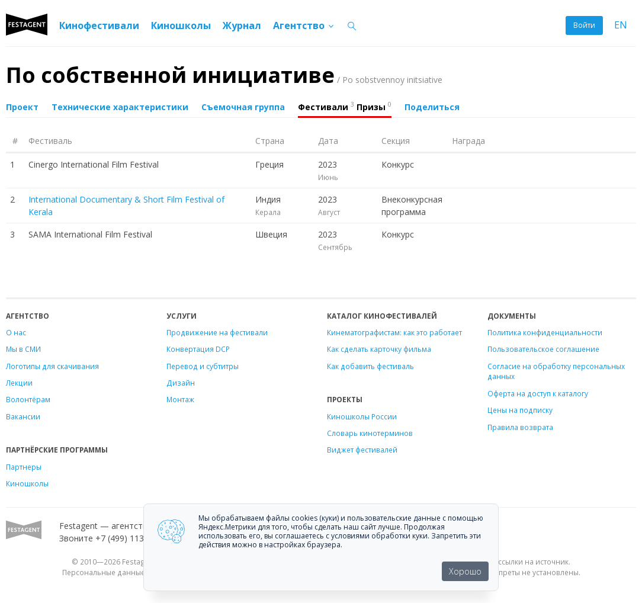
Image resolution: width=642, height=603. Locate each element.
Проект (22, 107)
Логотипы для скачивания (52, 366)
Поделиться (432, 107)
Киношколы (181, 25)
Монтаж (180, 399)
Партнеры (23, 467)
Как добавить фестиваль (370, 366)
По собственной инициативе (224, 74)
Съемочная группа (243, 107)
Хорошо (465, 571)
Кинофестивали (99, 25)
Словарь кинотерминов (370, 433)
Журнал (242, 25)
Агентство (304, 25)
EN (620, 25)
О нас (16, 332)
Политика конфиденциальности (544, 332)
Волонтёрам (28, 399)
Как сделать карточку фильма (379, 349)
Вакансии (23, 416)
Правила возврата (520, 427)
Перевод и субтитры (202, 366)
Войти (584, 25)
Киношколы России (362, 416)
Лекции (19, 382)
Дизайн (180, 382)
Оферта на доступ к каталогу (537, 393)
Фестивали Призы (344, 106)
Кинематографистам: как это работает (394, 332)
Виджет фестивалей (362, 449)
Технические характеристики (120, 107)
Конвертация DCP (198, 349)
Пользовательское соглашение (543, 349)
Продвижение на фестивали (217, 332)
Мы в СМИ (23, 349)
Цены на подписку (520, 410)
